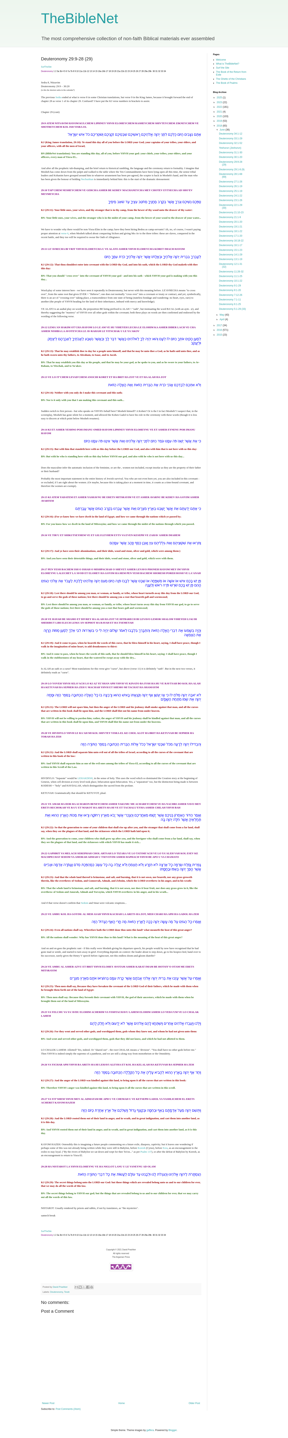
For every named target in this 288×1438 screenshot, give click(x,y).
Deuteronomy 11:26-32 (231, 271)
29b (150, 71)
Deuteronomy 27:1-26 (230, 181)
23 (129, 71)
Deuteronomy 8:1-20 (230, 290)
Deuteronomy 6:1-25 (230, 304)
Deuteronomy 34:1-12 (230, 133)
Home (121, 1403)
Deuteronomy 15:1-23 (230, 250)
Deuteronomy (56, 1292)
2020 (220, 116)
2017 (220, 325)
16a (99, 71)
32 (159, 71)
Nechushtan (87, 179)
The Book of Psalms (226, 83)
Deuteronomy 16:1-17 (230, 245)
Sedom (84, 902)
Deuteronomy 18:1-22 (230, 231)
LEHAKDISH (85, 778)
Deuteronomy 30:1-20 (230, 157)
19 (112, 71)
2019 (220, 121)
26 (137, 71)
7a (68, 71)
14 (94, 71)
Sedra (59, 97)
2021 (220, 111)
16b (103, 71)
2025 (220, 97)
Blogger (173, 1430)
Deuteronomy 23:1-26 (230, 200)
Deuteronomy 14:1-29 (230, 254)
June (222, 129)
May (222, 314)
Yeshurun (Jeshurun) (230, 147)
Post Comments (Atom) (68, 1409)
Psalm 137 (145, 1151)
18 (110, 71)
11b (84, 71)
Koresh (141, 1147)
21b (122, 71)
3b (61, 71)
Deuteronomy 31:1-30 (230, 152)
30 (154, 71)
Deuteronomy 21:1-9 (230, 217)
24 (131, 71)
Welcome (221, 59)
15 (96, 71)
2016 (220, 330)
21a (118, 71)
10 (77, 71)
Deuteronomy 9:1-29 (230, 285)
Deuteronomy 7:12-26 (230, 295)
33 (162, 71)
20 (115, 71)
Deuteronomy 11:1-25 (230, 276)
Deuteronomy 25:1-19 (230, 191)
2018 (220, 125)
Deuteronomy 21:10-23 (231, 212)
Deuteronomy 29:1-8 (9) (231, 169)
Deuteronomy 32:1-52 (230, 143)
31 (156, 71)
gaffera (150, 1430)
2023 (220, 102)
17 (107, 71)
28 (142, 71)
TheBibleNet (79, 18)
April (222, 319)
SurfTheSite (46, 67)
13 (91, 71)
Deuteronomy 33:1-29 (230, 138)
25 (134, 71)
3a (58, 71)
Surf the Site (222, 67)
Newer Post (48, 1403)
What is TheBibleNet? (227, 63)
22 (126, 71)
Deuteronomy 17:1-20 (230, 235)
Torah (67, 1292)
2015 (220, 334)
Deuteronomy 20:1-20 (230, 221)
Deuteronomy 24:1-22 (230, 195)
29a (146, 71)
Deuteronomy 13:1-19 (230, 259)
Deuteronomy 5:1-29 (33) (232, 309)
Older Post (194, 1403)
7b (71, 71)
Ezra (165, 1147)
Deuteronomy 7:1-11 (230, 299)
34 (165, 71)
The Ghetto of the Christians (231, 79)
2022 (220, 107)
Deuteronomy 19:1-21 (230, 226)
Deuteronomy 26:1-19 (230, 186)
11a (81, 71)
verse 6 (65, 233)
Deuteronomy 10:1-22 (230, 280)
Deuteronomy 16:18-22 (231, 240)
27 (140, 71)
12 (88, 71)
